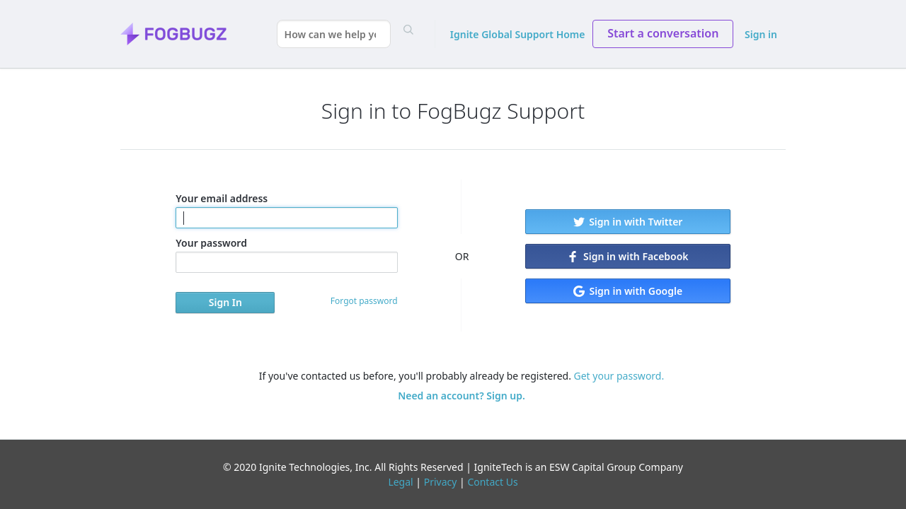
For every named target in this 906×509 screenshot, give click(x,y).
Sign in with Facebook (627, 256)
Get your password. (619, 375)
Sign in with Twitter (628, 221)
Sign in (761, 34)
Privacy (440, 481)
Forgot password (364, 301)
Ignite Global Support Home (517, 34)
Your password (286, 254)
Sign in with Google (627, 291)
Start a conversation (662, 33)
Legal (400, 481)
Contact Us (492, 481)
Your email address (286, 210)
